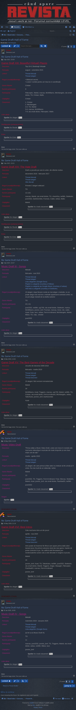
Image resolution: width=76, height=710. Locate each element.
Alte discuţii (29, 182)
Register (13, 31)
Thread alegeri (30, 76)
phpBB (31, 703)
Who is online (7, 692)
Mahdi (9, 432)
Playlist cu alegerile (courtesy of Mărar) (39, 284)
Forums (16, 27)
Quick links (2, 27)
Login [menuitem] (70, 27)
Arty (33, 705)
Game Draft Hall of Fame (14, 39)
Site (6, 27)
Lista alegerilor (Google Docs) (36, 282)
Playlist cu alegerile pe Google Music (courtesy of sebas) (46, 286)
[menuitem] (58, 27)
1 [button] (71, 46)
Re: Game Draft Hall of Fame (14, 56)
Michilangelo (12, 43)
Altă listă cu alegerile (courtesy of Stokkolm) (41, 289)
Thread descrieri (31, 378)
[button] (68, 46)
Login (4, 31)
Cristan (8, 50)
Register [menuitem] (74, 27)
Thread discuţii (30, 74)
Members (28, 27)
